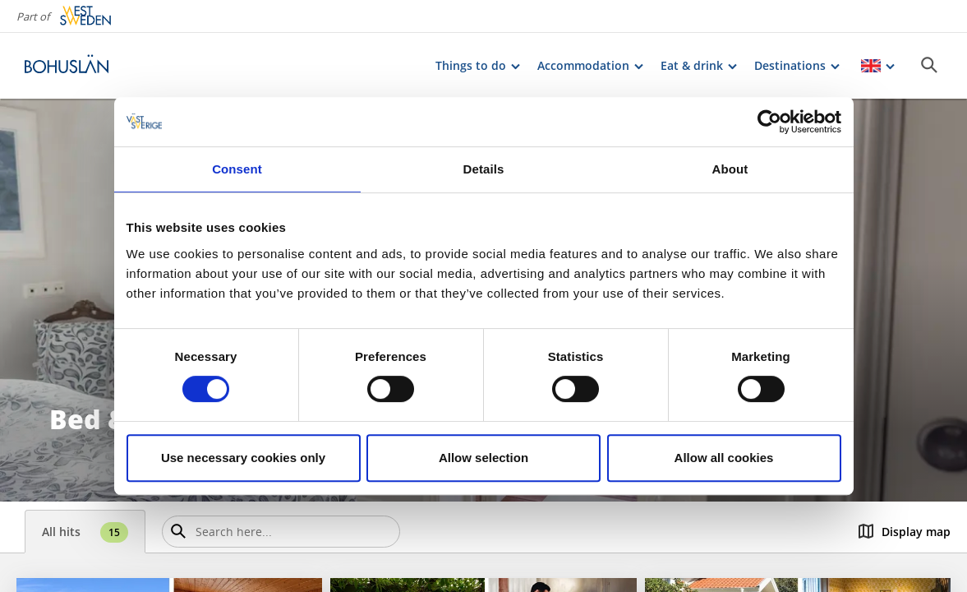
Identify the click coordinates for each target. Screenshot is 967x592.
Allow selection (483, 458)
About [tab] (730, 169)
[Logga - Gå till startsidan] (82, 65)
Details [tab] (483, 169)
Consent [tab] (237, 169)
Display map (905, 531)
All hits (85, 532)
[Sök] (929, 65)
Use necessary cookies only (243, 458)
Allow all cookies (724, 458)
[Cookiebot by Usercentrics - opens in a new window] (769, 121)
